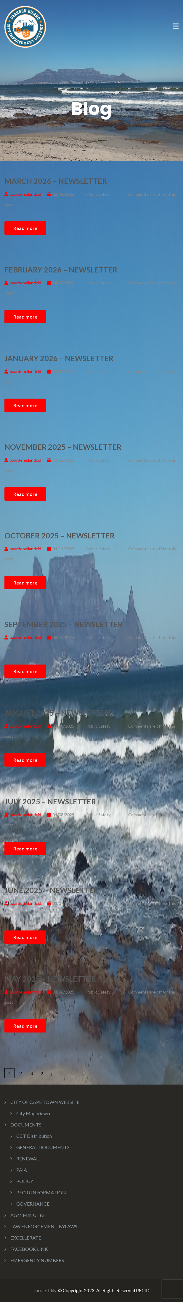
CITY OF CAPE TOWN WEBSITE (44, 1102)
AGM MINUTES (27, 1215)
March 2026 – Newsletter (55, 180)
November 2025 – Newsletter (62, 446)
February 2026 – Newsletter (60, 269)
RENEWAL (27, 1158)
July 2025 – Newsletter (50, 801)
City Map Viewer (33, 1113)
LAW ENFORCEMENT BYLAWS (43, 1226)
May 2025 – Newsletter (50, 978)
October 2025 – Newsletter (59, 535)
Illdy (52, 1290)
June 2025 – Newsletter (51, 890)
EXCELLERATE (25, 1237)
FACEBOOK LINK (29, 1249)
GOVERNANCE (32, 1204)
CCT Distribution (34, 1136)
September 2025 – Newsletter (63, 624)
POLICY (24, 1181)
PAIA (21, 1170)
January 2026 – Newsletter (58, 358)
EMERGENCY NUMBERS (37, 1260)
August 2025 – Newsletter (57, 712)
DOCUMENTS (25, 1124)
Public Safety (98, 194)
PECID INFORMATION (41, 1192)
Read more (25, 228)
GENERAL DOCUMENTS (43, 1147)
